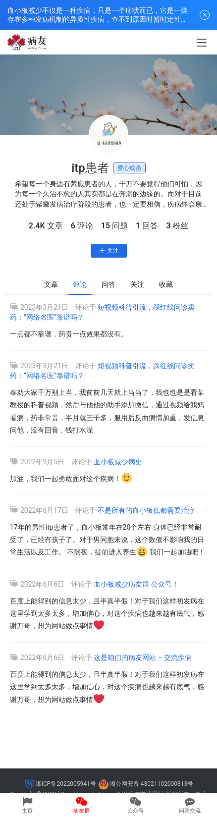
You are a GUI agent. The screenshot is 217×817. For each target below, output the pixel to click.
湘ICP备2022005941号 (66, 783)
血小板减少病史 (118, 462)
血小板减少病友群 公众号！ (136, 584)
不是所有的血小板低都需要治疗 (146, 510)
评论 (80, 284)
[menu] (201, 43)
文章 (51, 284)
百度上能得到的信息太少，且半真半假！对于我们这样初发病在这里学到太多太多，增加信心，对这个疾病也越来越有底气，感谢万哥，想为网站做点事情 (107, 613)
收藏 (166, 284)
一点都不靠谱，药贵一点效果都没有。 (69, 334)
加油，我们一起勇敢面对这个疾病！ (71, 479)
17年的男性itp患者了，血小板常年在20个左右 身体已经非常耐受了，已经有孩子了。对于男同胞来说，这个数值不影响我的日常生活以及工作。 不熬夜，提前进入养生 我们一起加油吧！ (107, 539)
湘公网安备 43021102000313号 (151, 783)
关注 (109, 250)
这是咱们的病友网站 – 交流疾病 (143, 657)
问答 (108, 284)
